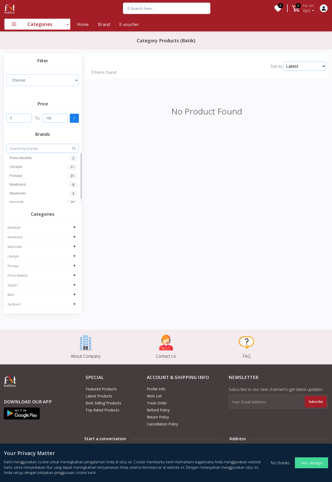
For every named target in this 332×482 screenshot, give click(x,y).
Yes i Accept (311, 462)
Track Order (157, 402)
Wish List (154, 395)
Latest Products (99, 395)
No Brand (14, 304)
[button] (22, 413)
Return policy (158, 417)
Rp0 (308, 8)
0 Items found (104, 72)
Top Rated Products (102, 410)
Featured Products (101, 388)
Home (83, 24)
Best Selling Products (103, 402)
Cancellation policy (162, 424)
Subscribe (316, 401)
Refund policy (158, 410)
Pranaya (13, 266)
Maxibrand (15, 237)
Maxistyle (14, 227)
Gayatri (13, 285)
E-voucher (129, 24)
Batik (11, 295)
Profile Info (156, 388)
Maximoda (15, 247)
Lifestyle (13, 256)
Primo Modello (17, 275)
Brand (104, 24)
